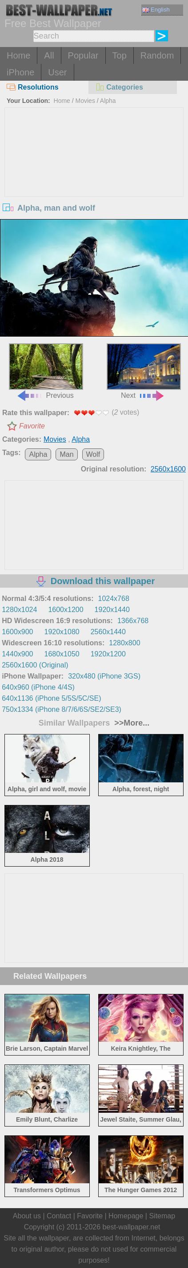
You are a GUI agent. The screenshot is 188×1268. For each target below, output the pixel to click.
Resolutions (33, 87)
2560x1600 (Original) (35, 665)
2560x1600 (168, 469)
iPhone (20, 72)
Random (157, 55)
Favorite (32, 426)
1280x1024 (19, 609)
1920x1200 (108, 654)
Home (18, 55)
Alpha (108, 100)
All (49, 55)
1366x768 (132, 620)
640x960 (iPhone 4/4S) (38, 687)
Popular (83, 55)
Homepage (125, 1216)
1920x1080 (62, 632)
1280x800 (124, 643)
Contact (59, 1216)
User (57, 72)
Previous (46, 371)
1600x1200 (65, 609)
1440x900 (17, 654)
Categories (119, 87)
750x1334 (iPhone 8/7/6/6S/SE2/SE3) (61, 709)
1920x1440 (112, 609)
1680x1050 (62, 654)
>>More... (130, 722)
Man (66, 454)
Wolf (93, 454)
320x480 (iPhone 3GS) (104, 676)
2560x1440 (108, 632)
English (156, 9)
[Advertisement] (94, 174)
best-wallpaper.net (131, 1227)
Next (143, 371)
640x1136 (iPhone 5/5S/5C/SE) (51, 698)
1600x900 (17, 632)
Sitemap (162, 1216)
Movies (85, 100)
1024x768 (113, 598)
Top (119, 55)
